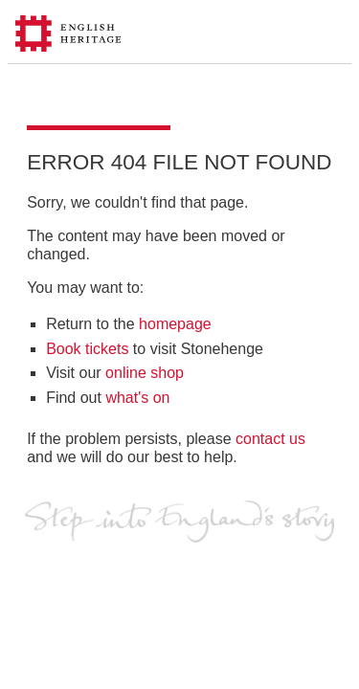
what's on (137, 397)
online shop (144, 373)
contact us (270, 439)
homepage (175, 324)
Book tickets (87, 349)
